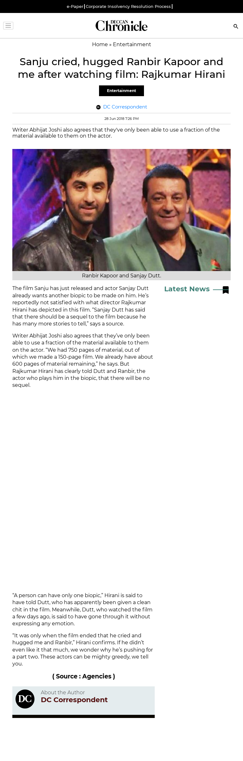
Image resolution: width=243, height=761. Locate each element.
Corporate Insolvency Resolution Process (128, 6)
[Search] (236, 27)
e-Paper (75, 6)
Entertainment (121, 90)
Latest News (187, 289)
